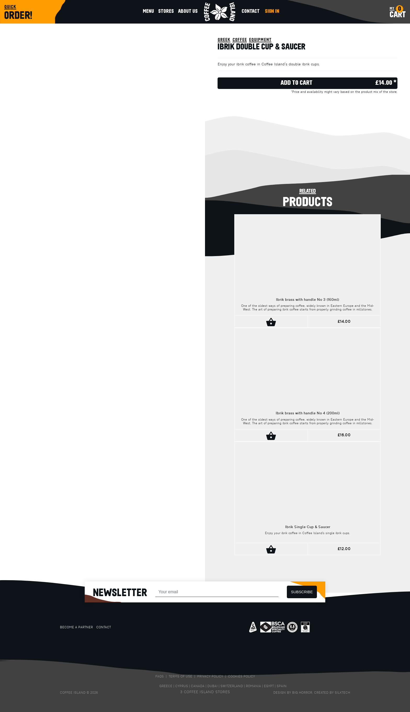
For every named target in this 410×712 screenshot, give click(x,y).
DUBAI (212, 686)
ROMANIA (253, 686)
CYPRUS (181, 686)
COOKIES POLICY (241, 676)
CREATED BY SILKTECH (332, 692)
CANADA (197, 686)
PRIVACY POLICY (210, 676)
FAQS (159, 676)
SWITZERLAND (231, 686)
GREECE (165, 686)
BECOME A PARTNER (76, 627)
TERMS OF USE (180, 676)
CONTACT (103, 627)
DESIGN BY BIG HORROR (292, 692)
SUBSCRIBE (302, 592)
